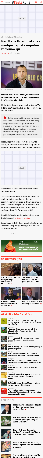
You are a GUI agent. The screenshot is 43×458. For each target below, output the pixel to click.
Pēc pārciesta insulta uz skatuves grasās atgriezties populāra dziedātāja (24, 361)
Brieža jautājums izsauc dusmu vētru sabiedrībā (9, 303)
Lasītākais (8, 399)
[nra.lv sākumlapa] (7, 2)
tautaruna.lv (5, 53)
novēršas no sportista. (23, 218)
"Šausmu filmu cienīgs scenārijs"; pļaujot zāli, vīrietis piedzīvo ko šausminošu (22, 331)
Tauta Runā (9, 37)
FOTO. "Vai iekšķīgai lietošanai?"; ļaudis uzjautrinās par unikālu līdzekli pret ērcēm (25, 322)
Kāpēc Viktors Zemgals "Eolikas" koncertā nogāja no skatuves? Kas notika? (26, 432)
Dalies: (13, 234)
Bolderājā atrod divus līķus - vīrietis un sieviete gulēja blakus (24, 384)
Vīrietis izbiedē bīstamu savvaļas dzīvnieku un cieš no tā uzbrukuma (23, 355)
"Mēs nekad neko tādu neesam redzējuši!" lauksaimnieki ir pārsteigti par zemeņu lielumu (24, 392)
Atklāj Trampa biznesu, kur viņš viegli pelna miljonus (25, 348)
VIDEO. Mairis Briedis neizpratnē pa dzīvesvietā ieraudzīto (10, 280)
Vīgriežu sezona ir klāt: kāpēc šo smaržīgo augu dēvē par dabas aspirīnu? (26, 419)
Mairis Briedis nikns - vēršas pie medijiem (32, 302)
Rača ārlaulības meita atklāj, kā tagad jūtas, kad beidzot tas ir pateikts (26, 444)
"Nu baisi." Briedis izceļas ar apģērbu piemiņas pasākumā (30, 279)
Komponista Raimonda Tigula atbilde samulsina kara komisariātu (26, 407)
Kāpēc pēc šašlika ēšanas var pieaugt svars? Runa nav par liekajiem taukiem (24, 340)
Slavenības (18, 37)
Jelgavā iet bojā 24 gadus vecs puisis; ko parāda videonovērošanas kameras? (24, 376)
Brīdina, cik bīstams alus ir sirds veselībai (22, 368)
